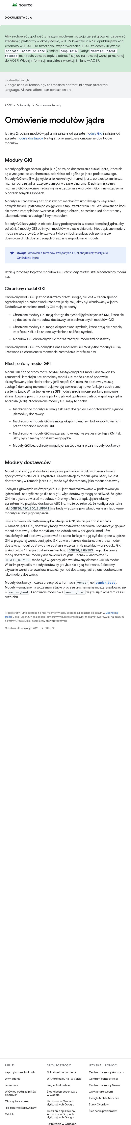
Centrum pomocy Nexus (104, 1085)
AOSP (8, 105)
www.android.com (101, 1091)
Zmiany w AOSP (87, 61)
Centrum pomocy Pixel (103, 1078)
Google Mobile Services (104, 1098)
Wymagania (12, 1078)
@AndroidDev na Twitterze (64, 1078)
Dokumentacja (18, 17)
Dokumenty (24, 105)
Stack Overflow (99, 1104)
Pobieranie (11, 1085)
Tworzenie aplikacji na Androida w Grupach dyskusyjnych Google (61, 1114)
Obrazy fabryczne (16, 1101)
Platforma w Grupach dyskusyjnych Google (60, 1102)
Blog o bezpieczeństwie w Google (62, 1093)
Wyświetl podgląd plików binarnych (20, 1093)
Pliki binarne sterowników (20, 1107)
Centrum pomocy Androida (106, 1072)
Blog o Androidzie (58, 1085)
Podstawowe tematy (48, 105)
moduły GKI (94, 134)
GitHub (9, 1114)
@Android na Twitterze (61, 1072)
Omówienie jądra (28, 258)
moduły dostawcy (30, 138)
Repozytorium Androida (20, 1072)
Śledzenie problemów (103, 1111)
